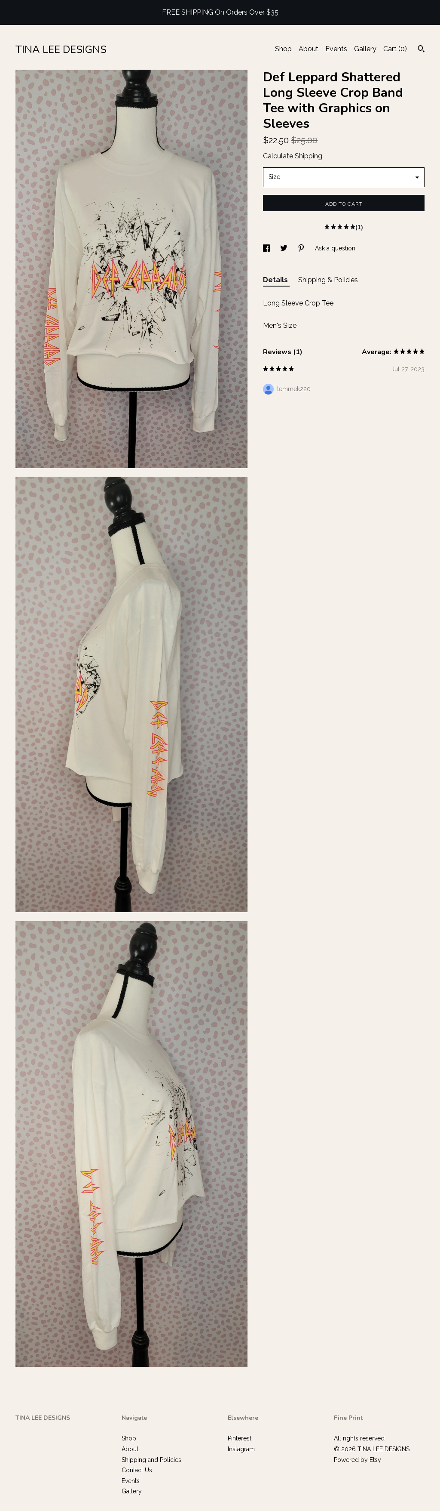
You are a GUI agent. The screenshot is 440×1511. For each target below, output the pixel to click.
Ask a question (335, 248)
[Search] (421, 50)
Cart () (395, 49)
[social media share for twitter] (284, 248)
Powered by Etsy (357, 1459)
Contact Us (137, 1470)
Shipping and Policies (151, 1459)
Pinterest (239, 1438)
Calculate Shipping (292, 156)
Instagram (241, 1449)
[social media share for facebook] (267, 248)
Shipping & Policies (328, 280)
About (308, 49)
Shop (283, 49)
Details (276, 280)
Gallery (365, 49)
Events (336, 49)
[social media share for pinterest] (302, 248)
